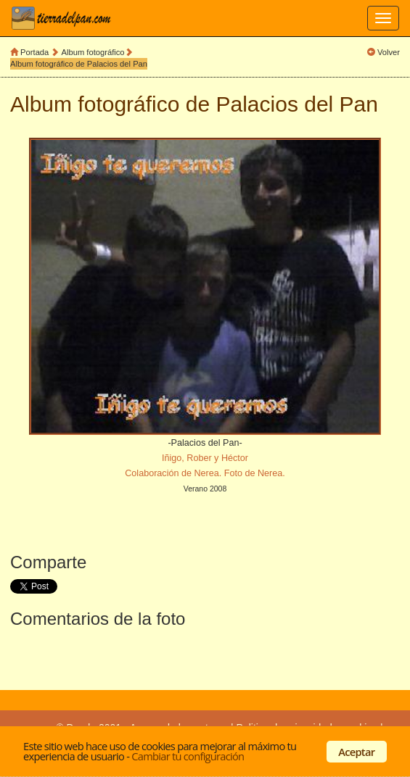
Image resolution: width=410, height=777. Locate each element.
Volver (388, 52)
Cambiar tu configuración (187, 756)
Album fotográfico (93, 52)
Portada (34, 52)
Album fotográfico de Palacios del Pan (78, 63)
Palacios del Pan (297, 104)
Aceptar (356, 751)
